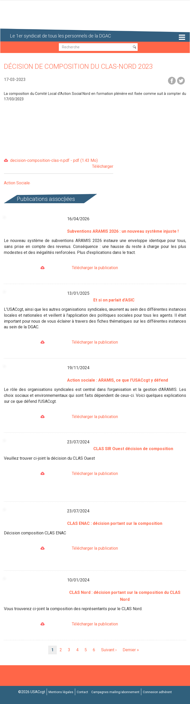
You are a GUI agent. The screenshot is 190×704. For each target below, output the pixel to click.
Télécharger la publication (95, 267)
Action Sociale (17, 182)
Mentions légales (60, 692)
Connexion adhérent (157, 692)
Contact (82, 692)
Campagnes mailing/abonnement (115, 692)
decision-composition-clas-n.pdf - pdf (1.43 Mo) (61, 164)
